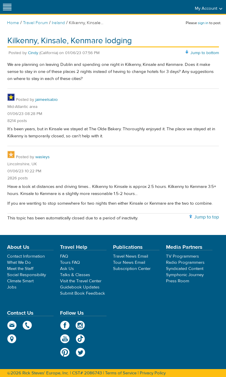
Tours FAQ (70, 262)
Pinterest (65, 352)
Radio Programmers (185, 262)
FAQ (64, 256)
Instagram (80, 325)
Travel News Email (130, 256)
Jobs (11, 287)
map (12, 338)
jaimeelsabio (46, 99)
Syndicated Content (184, 268)
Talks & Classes (75, 275)
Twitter (80, 352)
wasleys (42, 157)
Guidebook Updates (79, 287)
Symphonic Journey (185, 275)
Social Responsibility (26, 275)
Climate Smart (20, 281)
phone (27, 325)
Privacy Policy (153, 373)
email (12, 325)
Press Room (177, 281)
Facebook (65, 325)
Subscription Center (132, 268)
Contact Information (26, 256)
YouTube (65, 338)
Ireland (58, 23)
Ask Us (67, 268)
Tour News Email (129, 262)
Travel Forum (35, 23)
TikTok (80, 338)
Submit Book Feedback (82, 293)
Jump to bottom (204, 53)
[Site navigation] (7, 7)
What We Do (19, 262)
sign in (203, 23)
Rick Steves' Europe (113, 7)
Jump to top (206, 217)
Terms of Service (121, 373)
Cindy (33, 53)
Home (13, 23)
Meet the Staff (20, 268)
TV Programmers (182, 256)
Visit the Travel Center (81, 281)
